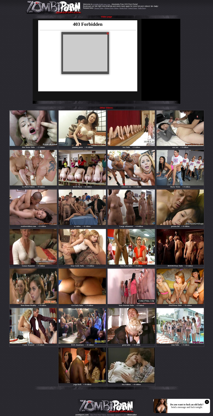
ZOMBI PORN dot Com (101, 4)
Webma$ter (132, 415)
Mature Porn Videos (111, 8)
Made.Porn (123, 8)
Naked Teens (132, 8)
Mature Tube (98, 8)
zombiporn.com (82, 415)
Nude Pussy (142, 8)
